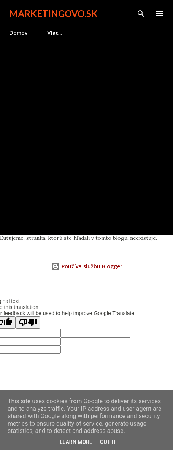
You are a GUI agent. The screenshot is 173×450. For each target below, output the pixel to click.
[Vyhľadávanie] (141, 13)
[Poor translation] (28, 322)
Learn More (76, 442)
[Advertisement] (86, 132)
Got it (108, 442)
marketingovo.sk (53, 13)
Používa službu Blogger (86, 266)
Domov (18, 32)
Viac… (54, 32)
